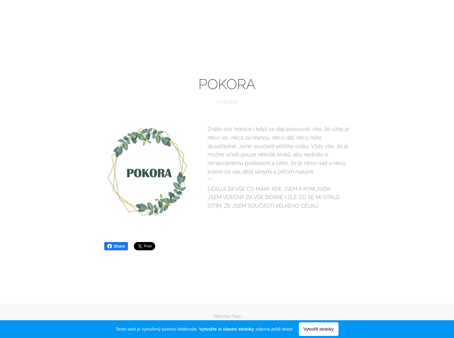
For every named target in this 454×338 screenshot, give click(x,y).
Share (116, 246)
